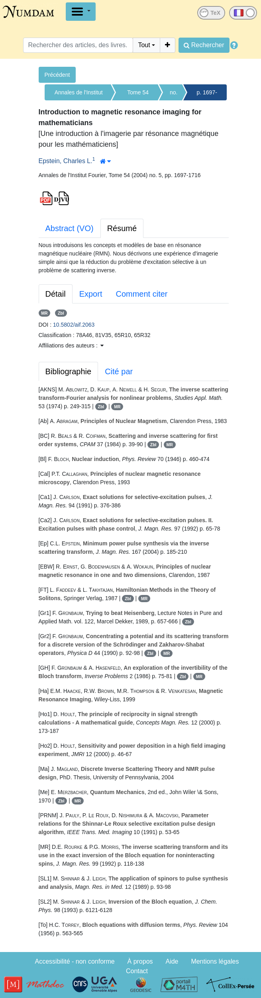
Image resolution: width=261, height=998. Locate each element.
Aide (171, 961)
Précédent (57, 75)
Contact (137, 971)
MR (44, 313)
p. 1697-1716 (206, 94)
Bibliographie (68, 371)
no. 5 (173, 94)
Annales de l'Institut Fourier (79, 94)
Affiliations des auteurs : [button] (71, 345)
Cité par (119, 371)
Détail (55, 293)
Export (90, 293)
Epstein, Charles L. (65, 161)
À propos (140, 961)
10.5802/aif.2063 (73, 324)
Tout (144, 45)
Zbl (61, 313)
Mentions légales (215, 961)
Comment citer (141, 293)
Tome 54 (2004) (138, 94)
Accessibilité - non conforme (75, 961)
